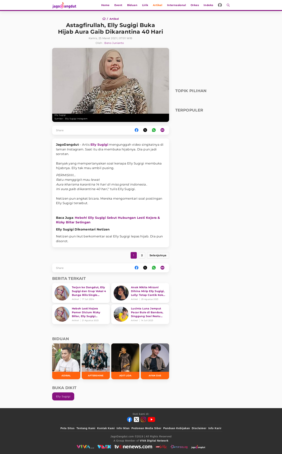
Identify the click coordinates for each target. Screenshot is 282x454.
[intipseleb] (179, 447)
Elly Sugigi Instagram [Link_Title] (76, 118)
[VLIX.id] (104, 447)
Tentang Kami (85, 428)
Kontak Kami (106, 428)
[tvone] (133, 447)
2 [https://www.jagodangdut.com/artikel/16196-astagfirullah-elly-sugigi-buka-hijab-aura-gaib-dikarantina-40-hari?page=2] (142, 255)
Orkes (195, 5)
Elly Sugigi (99, 144)
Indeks (208, 5)
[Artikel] (114, 19)
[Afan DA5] (155, 361)
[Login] (220, 5)
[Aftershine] (96, 361)
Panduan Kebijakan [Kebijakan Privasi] (176, 428)
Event (119, 5)
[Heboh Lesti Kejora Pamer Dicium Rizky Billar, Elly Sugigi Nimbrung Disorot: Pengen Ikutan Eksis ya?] (81, 314)
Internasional (176, 5)
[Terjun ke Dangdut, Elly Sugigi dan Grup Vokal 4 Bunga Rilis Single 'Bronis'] (81, 293)
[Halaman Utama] (65, 5)
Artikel (158, 5)
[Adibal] (66, 361)
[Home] (105, 18)
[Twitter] (136, 419)
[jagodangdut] (198, 447)
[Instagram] (143, 419)
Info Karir (214, 428)
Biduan (132, 5)
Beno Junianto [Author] (114, 43)
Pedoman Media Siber (146, 428)
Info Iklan (123, 428)
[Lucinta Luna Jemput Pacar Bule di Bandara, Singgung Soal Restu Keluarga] (140, 314)
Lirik (145, 5)
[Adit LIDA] (125, 361)
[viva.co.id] (85, 447)
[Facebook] (129, 419)
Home (105, 5)
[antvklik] (161, 447)
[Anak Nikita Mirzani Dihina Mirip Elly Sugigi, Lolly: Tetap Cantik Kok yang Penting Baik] (140, 293)
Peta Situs (68, 428)
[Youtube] (151, 419)
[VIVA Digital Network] (154, 440)
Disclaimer (199, 428)
